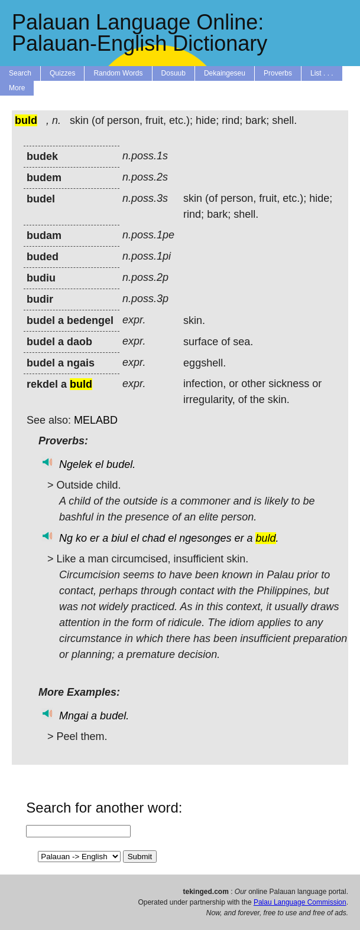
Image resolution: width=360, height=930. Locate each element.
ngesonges (205, 538)
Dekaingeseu (224, 73)
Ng (66, 538)
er (94, 538)
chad (153, 538)
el (99, 464)
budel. (120, 464)
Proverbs (278, 73)
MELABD (96, 420)
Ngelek (75, 464)
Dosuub (173, 73)
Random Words (117, 73)
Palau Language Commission (300, 902)
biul (119, 538)
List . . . (321, 73)
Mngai (73, 716)
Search (20, 73)
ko (81, 538)
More (17, 88)
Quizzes (62, 73)
